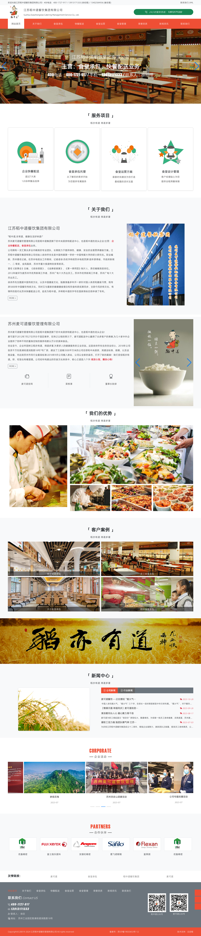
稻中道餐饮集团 (136, 876)
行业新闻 (135, 690)
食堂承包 (58, 23)
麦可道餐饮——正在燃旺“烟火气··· (127, 699)
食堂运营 (100, 23)
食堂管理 (121, 23)
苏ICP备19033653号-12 (128, 931)
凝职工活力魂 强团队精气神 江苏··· (127, 722)
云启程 (190, 931)
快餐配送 (79, 23)
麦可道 (58, 876)
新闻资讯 (164, 23)
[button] (197, 66)
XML (191, 2)
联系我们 (184, 2)
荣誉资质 (142, 23)
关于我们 (37, 23)
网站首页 (16, 23)
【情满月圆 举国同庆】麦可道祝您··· (128, 708)
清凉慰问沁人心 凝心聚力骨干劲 (126, 713)
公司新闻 (118, 690)
